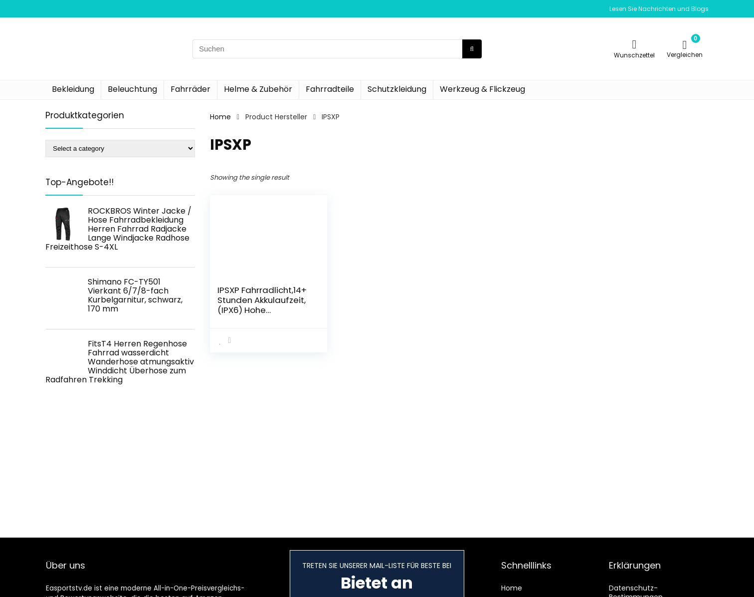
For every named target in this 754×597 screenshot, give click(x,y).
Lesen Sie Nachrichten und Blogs (659, 8)
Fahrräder (190, 89)
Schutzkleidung (397, 89)
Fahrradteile (330, 89)
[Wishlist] (634, 44)
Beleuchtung (132, 89)
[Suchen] (472, 48)
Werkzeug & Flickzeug (482, 89)
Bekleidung (73, 89)
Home (220, 117)
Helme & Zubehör (258, 89)
